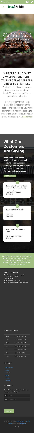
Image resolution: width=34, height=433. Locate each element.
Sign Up (9, 411)
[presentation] (13, 404)
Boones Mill (19, 168)
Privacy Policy (20, 421)
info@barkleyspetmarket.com (12, 280)
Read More (27, 117)
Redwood (15, 166)
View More (10, 176)
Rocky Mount (17, 160)
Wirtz (22, 166)
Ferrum (10, 168)
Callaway (7, 171)
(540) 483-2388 (8, 278)
